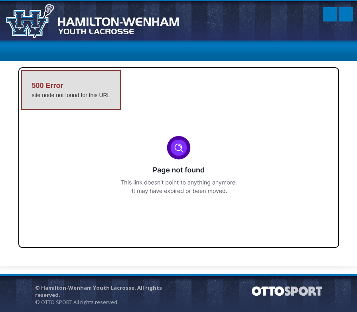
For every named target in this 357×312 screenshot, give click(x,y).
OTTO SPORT (56, 302)
